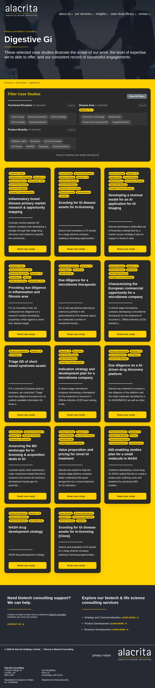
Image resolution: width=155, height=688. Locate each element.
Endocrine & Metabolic (69, 181)
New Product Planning (18, 185)
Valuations (64, 196)
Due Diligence (15, 277)
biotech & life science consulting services (113, 600)
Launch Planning (130, 177)
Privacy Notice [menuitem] (101, 655)
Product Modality (24, 129)
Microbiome (78, 270)
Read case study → (27, 249)
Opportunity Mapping (18, 188)
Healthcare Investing (18, 281)
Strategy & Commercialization (21, 192)
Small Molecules (83, 192)
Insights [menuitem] (101, 13)
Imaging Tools (115, 177)
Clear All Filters (137, 96)
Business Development (84, 173)
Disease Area (93, 105)
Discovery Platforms (18, 181)
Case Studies (20, 83)
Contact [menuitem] (143, 13)
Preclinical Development (119, 439)
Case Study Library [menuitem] (122, 13)
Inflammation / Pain (36, 181)
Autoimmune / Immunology (20, 177)
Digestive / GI (39, 177)
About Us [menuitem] (65, 13)
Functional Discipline (26, 105)
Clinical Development (118, 432)
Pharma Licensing (67, 192)
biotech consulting (57, 614)
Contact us (14, 624)
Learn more (128, 617)
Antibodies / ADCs (17, 173)
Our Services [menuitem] (83, 13)
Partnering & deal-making (70, 188)
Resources (8, 83)
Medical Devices (116, 181)
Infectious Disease (117, 270)
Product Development (118, 443)
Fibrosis (27, 277)
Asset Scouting (66, 173)
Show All (71, 105)
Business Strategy (67, 177)
